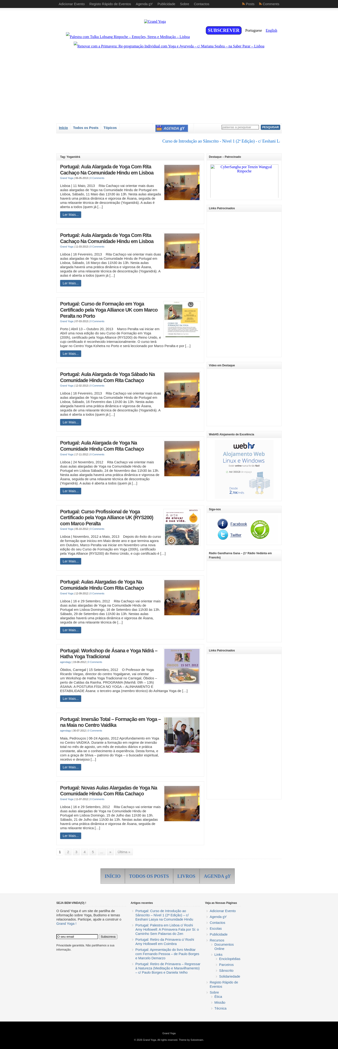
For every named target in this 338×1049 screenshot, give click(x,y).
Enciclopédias (229, 959)
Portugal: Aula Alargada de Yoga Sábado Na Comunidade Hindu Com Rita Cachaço (107, 377)
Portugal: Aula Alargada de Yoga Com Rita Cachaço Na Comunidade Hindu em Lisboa (107, 170)
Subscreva (108, 936)
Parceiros (226, 965)
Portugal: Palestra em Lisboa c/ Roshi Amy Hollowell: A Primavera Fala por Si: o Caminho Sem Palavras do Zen (167, 929)
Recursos (217, 940)
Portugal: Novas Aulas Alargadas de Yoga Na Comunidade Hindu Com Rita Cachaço (108, 791)
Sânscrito (226, 970)
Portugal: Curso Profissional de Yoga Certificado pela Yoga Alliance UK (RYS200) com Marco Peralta (106, 517)
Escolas (216, 928)
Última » (124, 852)
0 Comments (97, 178)
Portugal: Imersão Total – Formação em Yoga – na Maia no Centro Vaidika (110, 722)
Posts (250, 4)
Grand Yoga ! (66, 923)
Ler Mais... (71, 215)
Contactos (217, 923)
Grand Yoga (66, 178)
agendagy (65, 662)
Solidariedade (229, 976)
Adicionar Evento (223, 911)
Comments (271, 4)
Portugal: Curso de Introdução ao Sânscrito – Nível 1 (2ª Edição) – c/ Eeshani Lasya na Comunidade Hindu (164, 915)
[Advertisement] (244, 284)
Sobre (214, 992)
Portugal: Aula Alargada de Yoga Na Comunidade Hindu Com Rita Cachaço (102, 446)
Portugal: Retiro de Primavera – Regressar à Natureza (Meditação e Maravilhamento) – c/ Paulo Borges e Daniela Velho (167, 968)
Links (219, 954)
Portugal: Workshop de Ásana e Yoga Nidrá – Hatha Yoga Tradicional (108, 654)
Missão (220, 1002)
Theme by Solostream (191, 1039)
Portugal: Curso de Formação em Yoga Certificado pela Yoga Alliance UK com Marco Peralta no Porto (108, 310)
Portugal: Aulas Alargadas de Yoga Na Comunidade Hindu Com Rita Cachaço (102, 585)
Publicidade (219, 934)
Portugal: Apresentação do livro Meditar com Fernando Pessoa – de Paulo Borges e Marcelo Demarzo (167, 954)
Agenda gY (218, 917)
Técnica (221, 1008)
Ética (218, 997)
